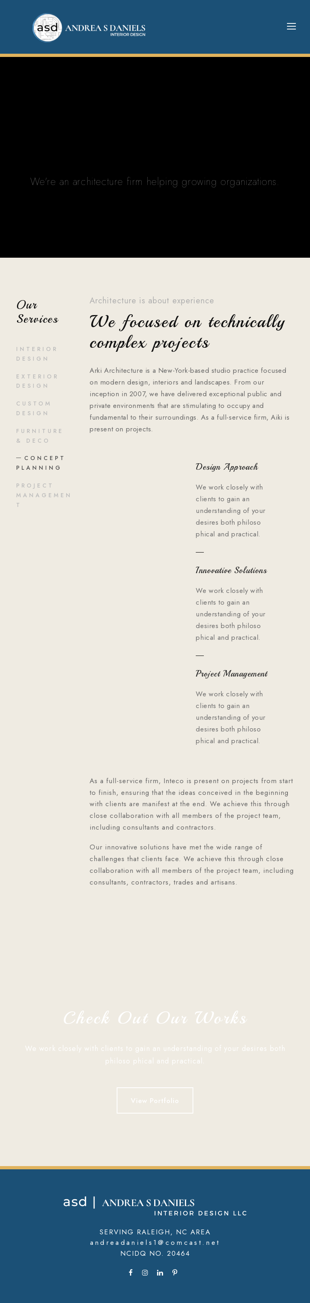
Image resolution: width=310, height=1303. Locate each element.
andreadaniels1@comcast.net (155, 1242)
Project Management (44, 495)
